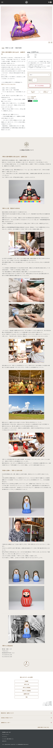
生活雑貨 (26, 681)
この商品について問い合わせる (46, 92)
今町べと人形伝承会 (26, 687)
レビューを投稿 (30, 98)
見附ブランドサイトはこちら (8, 84)
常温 (26, 697)
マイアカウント (4, 736)
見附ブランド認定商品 (26, 690)
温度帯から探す (26, 693)
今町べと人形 (26, 684)
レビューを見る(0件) (31, 96)
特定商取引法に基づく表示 (6, 732)
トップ (47, 701)
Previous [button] (49, 42)
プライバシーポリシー (5, 734)
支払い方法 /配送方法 (33, 92)
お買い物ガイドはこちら (43, 727)
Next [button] (51, 42)
